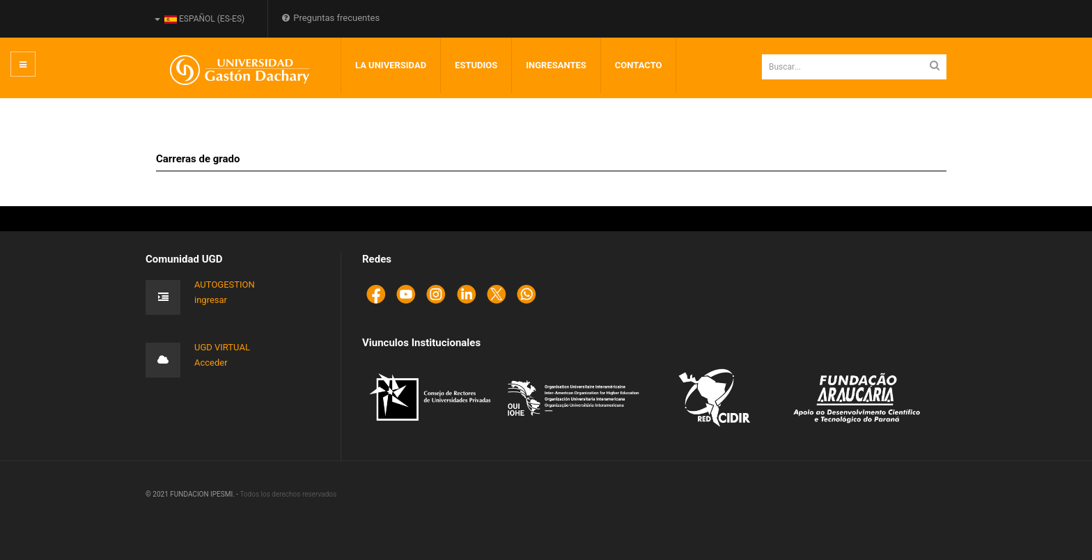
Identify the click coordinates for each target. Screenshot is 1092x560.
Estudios (476, 65)
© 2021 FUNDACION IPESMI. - (193, 494)
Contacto (638, 65)
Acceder (211, 362)
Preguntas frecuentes (331, 18)
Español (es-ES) (199, 19)
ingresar (210, 300)
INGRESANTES (556, 65)
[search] (854, 66)
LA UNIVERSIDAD (390, 65)
